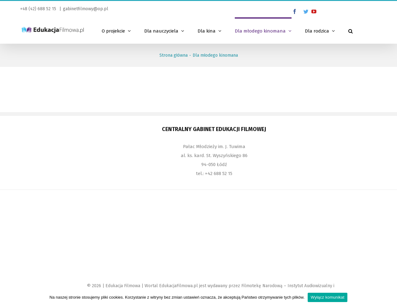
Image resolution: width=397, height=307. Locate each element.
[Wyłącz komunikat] (389, 297)
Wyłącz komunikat (328, 297)
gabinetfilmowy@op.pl (85, 8)
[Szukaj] (350, 30)
